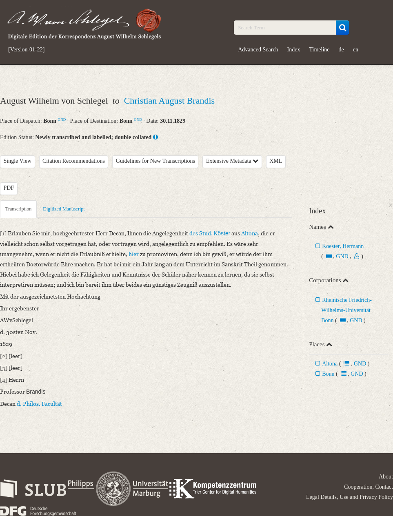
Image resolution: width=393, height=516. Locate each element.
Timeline (319, 50)
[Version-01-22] (26, 50)
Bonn (328, 374)
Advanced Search (258, 50)
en (355, 50)
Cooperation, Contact (368, 487)
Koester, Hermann (343, 246)
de (341, 50)
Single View (18, 161)
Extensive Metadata (232, 161)
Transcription (18, 209)
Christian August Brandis (169, 100)
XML (275, 161)
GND (62, 119)
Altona (329, 364)
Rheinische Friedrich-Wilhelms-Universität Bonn (346, 310)
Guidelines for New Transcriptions (155, 161)
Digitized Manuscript (63, 209)
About (386, 477)
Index (293, 50)
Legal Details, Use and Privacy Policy (349, 497)
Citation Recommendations (73, 161)
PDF (9, 188)
